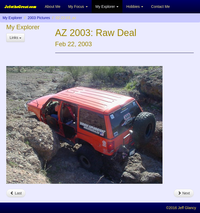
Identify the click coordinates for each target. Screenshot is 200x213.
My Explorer (12, 18)
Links (15, 38)
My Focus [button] (78, 6)
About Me (52, 6)
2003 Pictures (39, 18)
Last (16, 193)
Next (184, 193)
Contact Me (160, 6)
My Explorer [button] (107, 6)
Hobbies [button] (134, 6)
